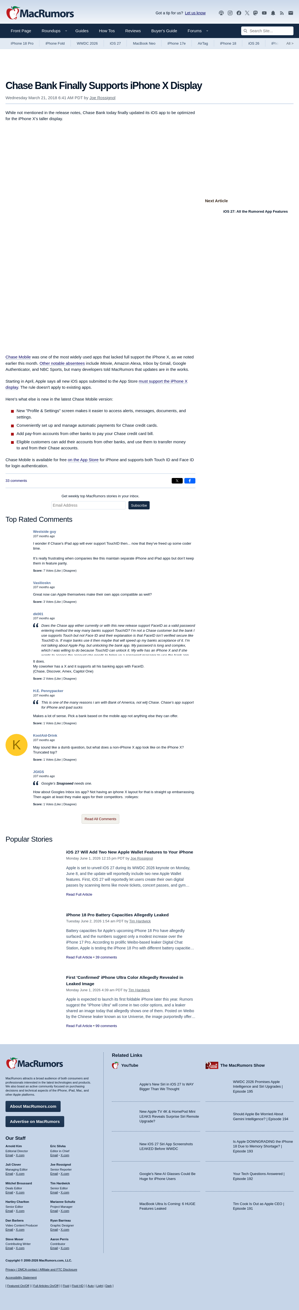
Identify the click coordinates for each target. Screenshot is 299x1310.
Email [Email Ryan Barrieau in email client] (54, 1228)
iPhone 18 (228, 43)
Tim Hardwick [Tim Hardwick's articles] (60, 1182)
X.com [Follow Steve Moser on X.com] (20, 1246)
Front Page (21, 30)
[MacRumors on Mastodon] (255, 13)
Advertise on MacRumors (35, 1120)
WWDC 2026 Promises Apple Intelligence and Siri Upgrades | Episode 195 (258, 1085)
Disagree (69, 570)
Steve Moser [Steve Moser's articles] (14, 1237)
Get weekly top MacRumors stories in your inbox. (100, 496)
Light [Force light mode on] (99, 1285)
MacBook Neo (144, 43)
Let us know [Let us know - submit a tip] (195, 13)
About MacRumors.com (33, 1105)
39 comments (106, 957)
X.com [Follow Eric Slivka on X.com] (65, 1153)
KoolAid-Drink (45, 735)
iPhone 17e (177, 43)
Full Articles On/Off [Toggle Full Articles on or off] (46, 1285)
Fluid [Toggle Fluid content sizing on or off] (66, 1285)
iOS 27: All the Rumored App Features (255, 211)
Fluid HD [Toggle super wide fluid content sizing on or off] (77, 1285)
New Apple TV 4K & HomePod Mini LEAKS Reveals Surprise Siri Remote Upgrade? (169, 1115)
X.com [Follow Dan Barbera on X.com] (20, 1228)
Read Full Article (79, 900)
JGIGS (38, 772)
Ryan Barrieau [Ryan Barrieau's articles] (60, 1219)
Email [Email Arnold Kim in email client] (9, 1153)
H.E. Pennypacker (48, 691)
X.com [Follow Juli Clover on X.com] (20, 1172)
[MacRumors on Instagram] (230, 13)
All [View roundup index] (289, 43)
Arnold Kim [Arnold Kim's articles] (14, 1144)
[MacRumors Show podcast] (221, 13)
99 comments (106, 1026)
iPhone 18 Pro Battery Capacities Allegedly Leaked (122, 914)
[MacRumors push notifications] (273, 13)
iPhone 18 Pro (22, 43)
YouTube (129, 1063)
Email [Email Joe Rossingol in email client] (54, 1172)
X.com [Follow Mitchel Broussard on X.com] (20, 1191)
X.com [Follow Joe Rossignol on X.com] (65, 1172)
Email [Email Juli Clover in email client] (9, 1172)
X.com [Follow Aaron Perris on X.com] (65, 1246)
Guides (82, 30)
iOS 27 (115, 43)
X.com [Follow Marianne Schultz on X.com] (65, 1209)
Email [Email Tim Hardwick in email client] (54, 1191)
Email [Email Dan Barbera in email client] (9, 1228)
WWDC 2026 (87, 43)
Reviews (133, 30)
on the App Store (83, 459)
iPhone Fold (54, 43)
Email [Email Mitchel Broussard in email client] (9, 1191)
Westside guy (44, 532)
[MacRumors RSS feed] (282, 13)
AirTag (203, 43)
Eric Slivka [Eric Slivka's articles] (58, 1144)
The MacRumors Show (242, 1063)
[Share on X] (177, 481)
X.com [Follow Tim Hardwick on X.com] (65, 1191)
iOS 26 (253, 43)
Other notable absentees (62, 363)
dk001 (38, 614)
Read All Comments (100, 819)
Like (58, 570)
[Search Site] (267, 30)
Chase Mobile (18, 357)
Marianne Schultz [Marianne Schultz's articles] (62, 1200)
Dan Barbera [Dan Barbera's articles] (14, 1219)
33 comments (16, 481)
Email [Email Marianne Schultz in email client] (54, 1209)
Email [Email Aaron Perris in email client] (54, 1246)
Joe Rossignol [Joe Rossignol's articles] (60, 1163)
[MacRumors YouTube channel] (264, 13)
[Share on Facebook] (189, 481)
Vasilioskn (42, 583)
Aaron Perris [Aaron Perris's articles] (59, 1237)
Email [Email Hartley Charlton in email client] (9, 1209)
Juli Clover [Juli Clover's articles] (13, 1163)
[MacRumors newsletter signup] (290, 13)
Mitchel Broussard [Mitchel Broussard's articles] (19, 1182)
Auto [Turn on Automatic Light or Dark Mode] (91, 1285)
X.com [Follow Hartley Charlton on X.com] (20, 1209)
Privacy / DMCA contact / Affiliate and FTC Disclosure (41, 1269)
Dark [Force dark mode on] (108, 1285)
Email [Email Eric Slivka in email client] (54, 1153)
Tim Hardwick (140, 921)
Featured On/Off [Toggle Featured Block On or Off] (18, 1285)
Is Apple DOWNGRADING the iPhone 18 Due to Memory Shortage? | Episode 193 (263, 1145)
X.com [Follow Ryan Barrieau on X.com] (65, 1228)
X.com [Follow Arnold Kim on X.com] (20, 1153)
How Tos (107, 30)
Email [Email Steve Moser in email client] (9, 1246)
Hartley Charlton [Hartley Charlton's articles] (17, 1200)
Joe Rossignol (102, 97)
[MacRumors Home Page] (40, 13)
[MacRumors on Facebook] (239, 13)
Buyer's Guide (164, 30)
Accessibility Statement (21, 1277)
